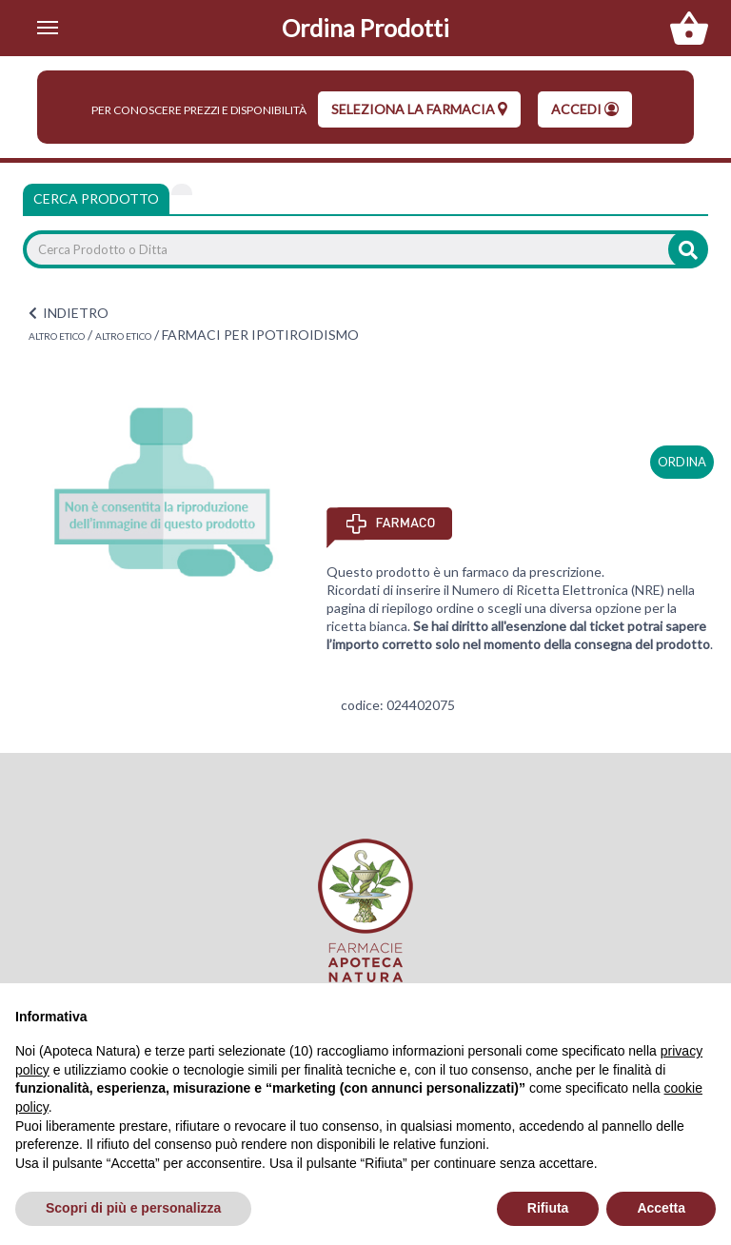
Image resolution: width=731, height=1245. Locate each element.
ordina (682, 461)
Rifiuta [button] (548, 1207)
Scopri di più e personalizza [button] (133, 1207)
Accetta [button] (661, 1207)
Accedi (585, 109)
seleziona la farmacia (419, 109)
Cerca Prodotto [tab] (96, 198)
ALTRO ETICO (57, 336)
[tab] (181, 189)
